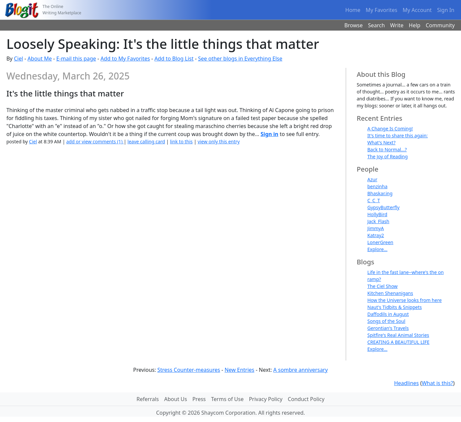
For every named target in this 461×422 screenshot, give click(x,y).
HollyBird (377, 214)
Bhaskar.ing (380, 193)
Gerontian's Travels (388, 328)
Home (353, 10)
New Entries (239, 369)
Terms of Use (227, 399)
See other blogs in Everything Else (240, 58)
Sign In (445, 10)
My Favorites (381, 10)
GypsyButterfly (383, 207)
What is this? (437, 383)
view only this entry (219, 141)
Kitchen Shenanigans (390, 293)
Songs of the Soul (386, 321)
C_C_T (373, 200)
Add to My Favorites (125, 58)
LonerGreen (380, 242)
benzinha (377, 186)
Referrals (148, 399)
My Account (417, 10)
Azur (372, 179)
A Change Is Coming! (390, 128)
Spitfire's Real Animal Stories (398, 335)
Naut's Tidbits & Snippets (394, 307)
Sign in (269, 134)
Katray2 (375, 235)
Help (414, 25)
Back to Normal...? (387, 149)
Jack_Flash (378, 221)
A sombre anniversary (300, 369)
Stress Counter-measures (188, 369)
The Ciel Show (382, 286)
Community (440, 25)
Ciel (18, 58)
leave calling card (146, 141)
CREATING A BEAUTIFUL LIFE (398, 342)
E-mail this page (76, 58)
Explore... (377, 249)
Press (199, 399)
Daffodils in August (388, 314)
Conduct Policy (306, 399)
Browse (353, 25)
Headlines (406, 383)
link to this (181, 141)
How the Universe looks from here (404, 300)
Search (376, 25)
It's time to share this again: (397, 135)
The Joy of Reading (387, 156)
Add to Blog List (174, 58)
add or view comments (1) (95, 141)
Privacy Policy (265, 399)
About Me (40, 58)
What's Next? (381, 142)
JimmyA (375, 228)
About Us (175, 399)
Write (397, 25)
